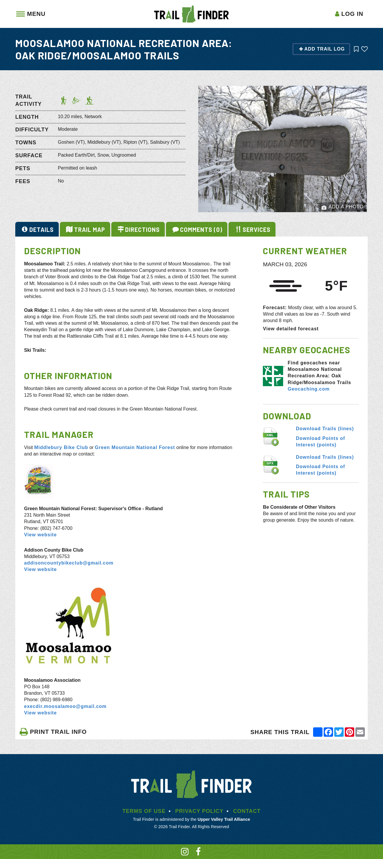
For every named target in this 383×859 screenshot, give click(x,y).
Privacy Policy (199, 811)
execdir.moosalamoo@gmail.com (65, 706)
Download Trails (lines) (325, 428)
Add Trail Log (322, 48)
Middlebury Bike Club (61, 447)
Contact (247, 811)
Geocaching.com (309, 388)
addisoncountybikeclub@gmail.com (68, 562)
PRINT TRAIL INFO (53, 731)
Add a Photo (343, 207)
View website (40, 534)
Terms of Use (144, 811)
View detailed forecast (291, 328)
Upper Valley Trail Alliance (224, 819)
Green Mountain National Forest (135, 447)
